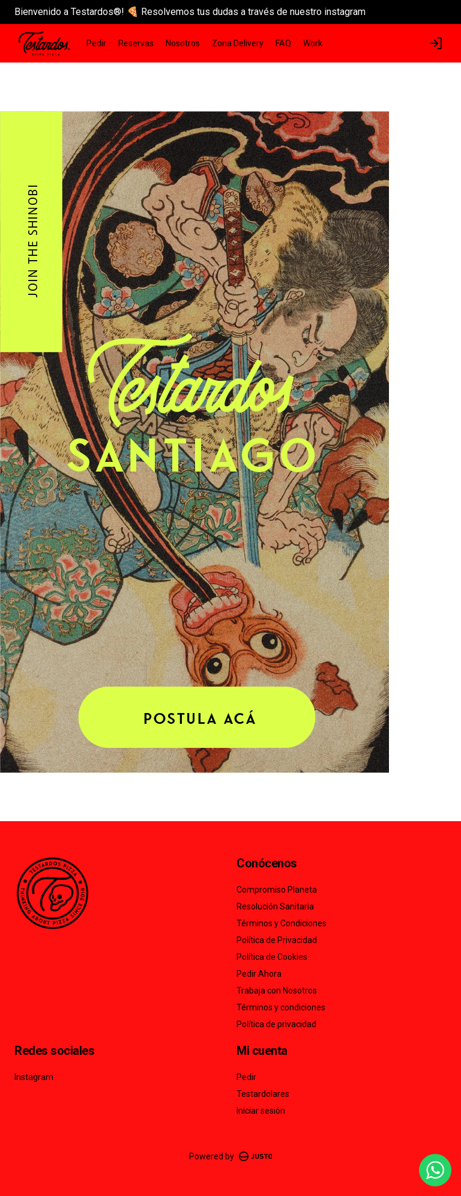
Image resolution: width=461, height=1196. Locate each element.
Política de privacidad (276, 1024)
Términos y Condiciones (282, 923)
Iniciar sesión (261, 1111)
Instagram (33, 1077)
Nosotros (183, 43)
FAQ (283, 43)
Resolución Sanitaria (275, 906)
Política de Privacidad (277, 940)
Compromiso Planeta (277, 889)
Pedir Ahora (259, 974)
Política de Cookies (272, 957)
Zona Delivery (238, 43)
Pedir (96, 43)
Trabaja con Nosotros (277, 990)
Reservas (136, 43)
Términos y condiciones (281, 1007)
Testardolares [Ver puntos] (263, 1094)
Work (312, 43)
